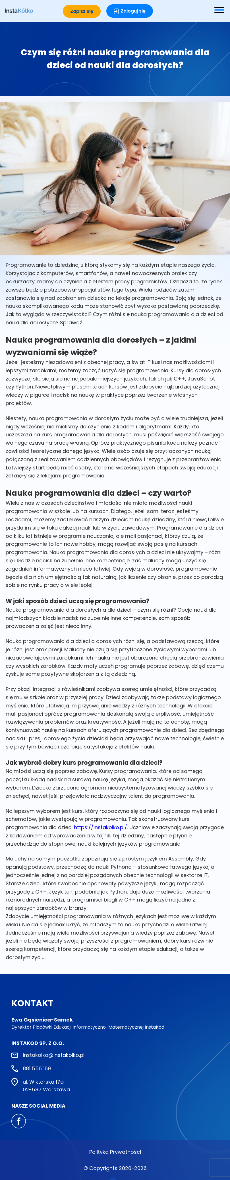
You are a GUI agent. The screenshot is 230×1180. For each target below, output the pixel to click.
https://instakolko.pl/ (100, 827)
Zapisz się (81, 11)
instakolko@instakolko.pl (53, 1055)
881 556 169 (37, 1068)
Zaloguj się (133, 11)
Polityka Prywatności (115, 1151)
